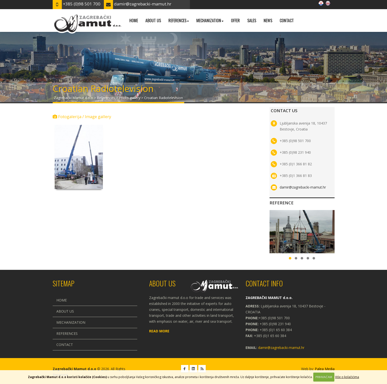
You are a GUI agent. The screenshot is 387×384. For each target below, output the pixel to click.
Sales (251, 20)
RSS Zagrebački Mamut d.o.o (202, 368)
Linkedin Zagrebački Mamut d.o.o (193, 368)
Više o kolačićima (347, 377)
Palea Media (325, 368)
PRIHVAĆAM (324, 377)
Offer (235, 20)
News (268, 20)
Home (133, 20)
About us (153, 20)
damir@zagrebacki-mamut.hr (303, 187)
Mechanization (210, 20)
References (178, 20)
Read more (159, 331)
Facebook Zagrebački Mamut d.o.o (184, 368)
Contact (287, 20)
